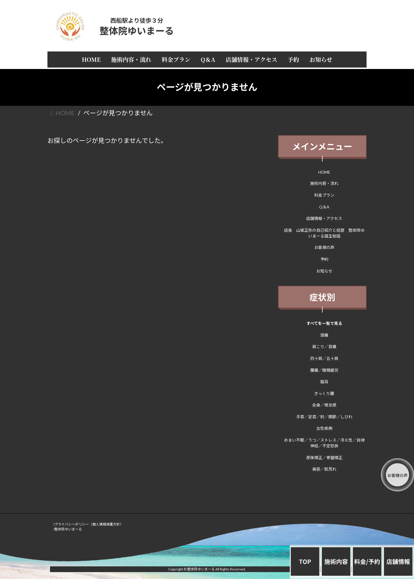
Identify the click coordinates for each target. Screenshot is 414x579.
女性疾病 (324, 428)
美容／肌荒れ (324, 469)
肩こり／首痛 (324, 346)
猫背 (324, 381)
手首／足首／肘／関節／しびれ (324, 416)
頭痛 (324, 334)
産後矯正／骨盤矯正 (324, 457)
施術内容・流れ (324, 183)
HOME (324, 171)
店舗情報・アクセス (324, 218)
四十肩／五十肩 (324, 358)
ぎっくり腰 (324, 393)
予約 (324, 259)
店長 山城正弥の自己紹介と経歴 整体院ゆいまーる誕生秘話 (324, 232)
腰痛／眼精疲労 (324, 369)
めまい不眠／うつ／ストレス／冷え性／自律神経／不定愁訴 (324, 443)
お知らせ (324, 270)
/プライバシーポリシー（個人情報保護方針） (88, 524)
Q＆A (324, 206)
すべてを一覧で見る (324, 323)
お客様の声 (324, 247)
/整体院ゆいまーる (67, 529)
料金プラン (324, 195)
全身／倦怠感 (324, 404)
